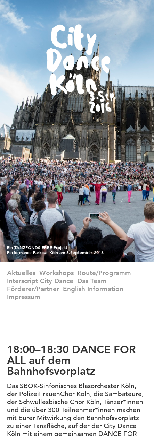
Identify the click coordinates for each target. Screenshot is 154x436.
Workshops (56, 273)
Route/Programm (104, 273)
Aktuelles (21, 273)
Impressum (23, 297)
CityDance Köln (81, 68)
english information (93, 289)
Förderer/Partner (33, 289)
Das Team (92, 281)
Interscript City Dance (40, 281)
